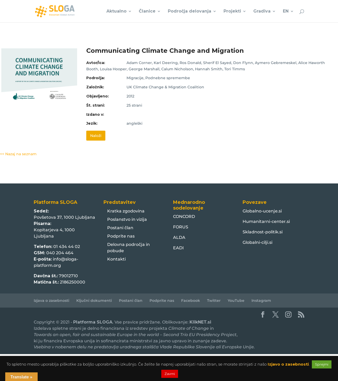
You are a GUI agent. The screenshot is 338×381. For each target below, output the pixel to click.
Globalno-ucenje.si (262, 211)
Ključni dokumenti (94, 300)
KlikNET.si (200, 322)
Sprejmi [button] (321, 364)
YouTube (236, 300)
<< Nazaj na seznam (18, 154)
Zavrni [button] (169, 374)
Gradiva (262, 11)
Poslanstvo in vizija (127, 219)
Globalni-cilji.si (257, 242)
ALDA (179, 237)
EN (286, 11)
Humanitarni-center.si (266, 221)
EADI (178, 247)
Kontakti (116, 259)
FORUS (180, 226)
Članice (147, 11)
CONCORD (184, 216)
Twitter (214, 300)
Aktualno (116, 11)
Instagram (261, 300)
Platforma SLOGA (92, 322)
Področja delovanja (189, 11)
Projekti (232, 11)
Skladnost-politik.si (263, 231)
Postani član (120, 227)
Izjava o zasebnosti (51, 300)
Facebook (190, 300)
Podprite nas (121, 236)
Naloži (95, 135)
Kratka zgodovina (126, 211)
